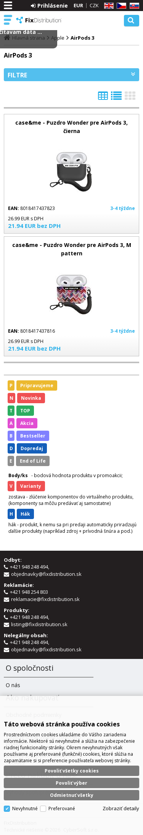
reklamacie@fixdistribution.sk (45, 599)
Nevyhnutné (25, 808)
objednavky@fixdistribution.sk (46, 574)
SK (133, 6)
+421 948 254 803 (29, 591)
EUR (78, 5)
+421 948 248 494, (30, 566)
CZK (94, 5)
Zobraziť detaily (121, 808)
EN (107, 6)
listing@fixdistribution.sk (39, 624)
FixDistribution (39, 20)
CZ (120, 6)
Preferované (61, 808)
